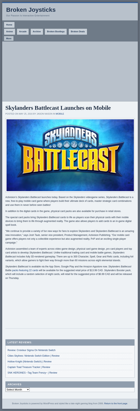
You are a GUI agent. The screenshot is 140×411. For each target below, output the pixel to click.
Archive (37, 31)
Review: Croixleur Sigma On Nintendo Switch (32, 350)
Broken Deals (78, 31)
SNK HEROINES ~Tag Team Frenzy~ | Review (32, 372)
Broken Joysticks (31, 9)
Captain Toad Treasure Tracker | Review (29, 367)
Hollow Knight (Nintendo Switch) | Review (30, 361)
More (8, 38)
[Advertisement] (70, 71)
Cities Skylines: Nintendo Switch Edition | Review (34, 355)
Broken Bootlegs (56, 31)
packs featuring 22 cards (25, 270)
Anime (9, 31)
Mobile (60, 114)
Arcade (22, 31)
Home (9, 25)
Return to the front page (115, 403)
